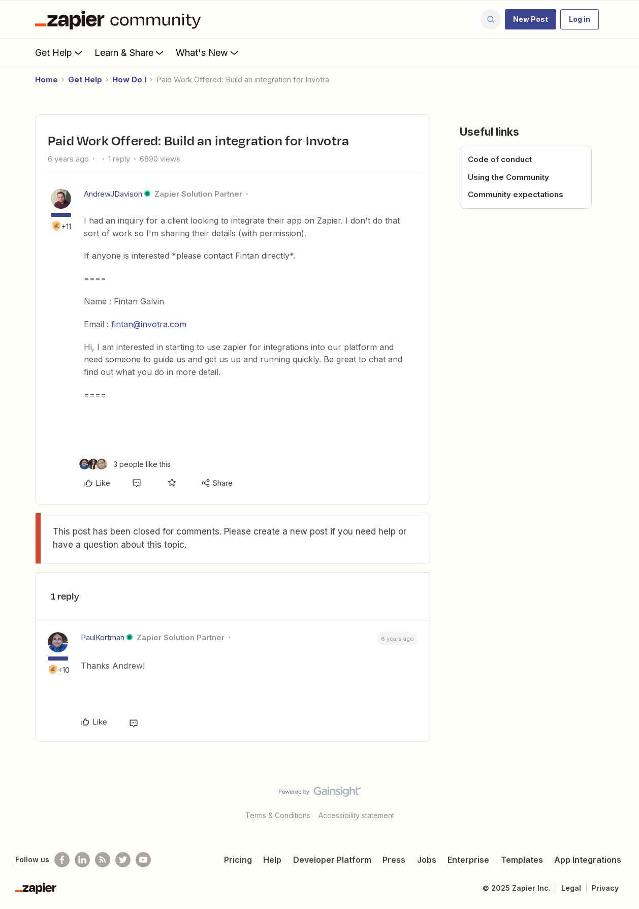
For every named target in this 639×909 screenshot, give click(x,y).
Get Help (59, 52)
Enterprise (468, 860)
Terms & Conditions (277, 815)
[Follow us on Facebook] (62, 859)
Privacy (605, 888)
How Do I (129, 79)
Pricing (238, 860)
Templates (522, 860)
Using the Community (508, 177)
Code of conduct (500, 159)
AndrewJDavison (113, 194)
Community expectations (515, 194)
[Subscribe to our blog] (102, 859)
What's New (208, 52)
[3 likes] (125, 464)
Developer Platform (332, 860)
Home (46, 79)
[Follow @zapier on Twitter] (123, 859)
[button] (530, 19)
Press (393, 860)
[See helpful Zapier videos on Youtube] (143, 859)
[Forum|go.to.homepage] (120, 19)
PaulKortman (102, 637)
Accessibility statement (356, 815)
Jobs (426, 860)
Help (272, 860)
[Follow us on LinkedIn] (82, 859)
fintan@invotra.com (148, 324)
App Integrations (587, 860)
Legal (571, 888)
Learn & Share (130, 52)
